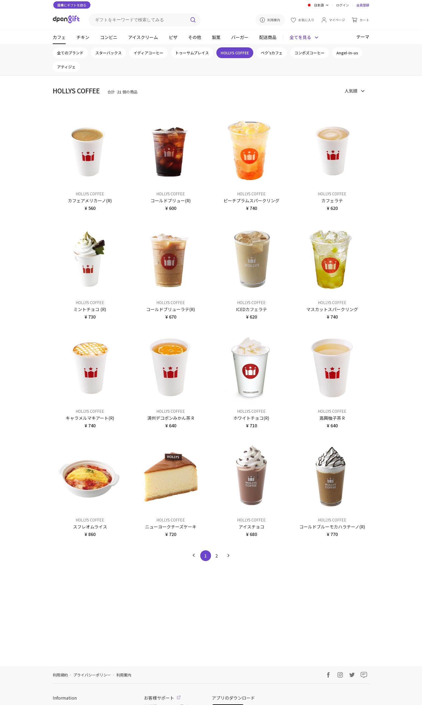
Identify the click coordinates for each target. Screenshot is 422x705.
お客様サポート (162, 698)
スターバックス (108, 52)
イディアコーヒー (148, 52)
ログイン (342, 5)
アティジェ (66, 66)
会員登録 (362, 5)
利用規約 (60, 675)
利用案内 (123, 675)
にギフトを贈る (71, 5)
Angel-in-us (347, 52)
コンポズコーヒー (309, 52)
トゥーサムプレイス (192, 52)
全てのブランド (70, 52)
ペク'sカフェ (272, 52)
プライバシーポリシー (92, 675)
